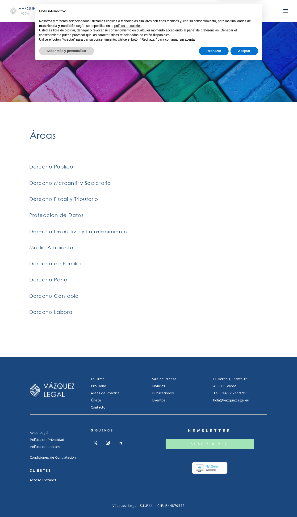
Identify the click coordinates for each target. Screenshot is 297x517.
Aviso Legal (39, 432)
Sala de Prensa (164, 378)
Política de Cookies (45, 446)
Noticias (158, 385)
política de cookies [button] (128, 479)
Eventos (159, 400)
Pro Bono (98, 385)
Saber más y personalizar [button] (67, 504)
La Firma (98, 378)
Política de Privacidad (47, 439)
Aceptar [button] (244, 504)
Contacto (98, 407)
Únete (96, 400)
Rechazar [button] (213, 504)
